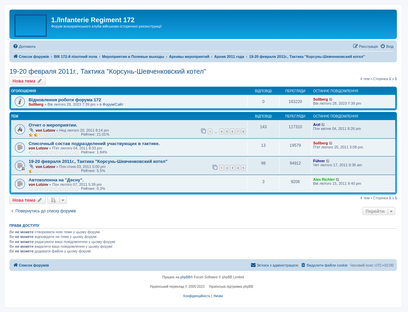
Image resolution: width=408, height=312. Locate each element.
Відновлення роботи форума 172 (65, 99)
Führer (319, 161)
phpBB (185, 277)
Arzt (316, 125)
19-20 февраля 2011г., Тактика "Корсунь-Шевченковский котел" (107, 71)
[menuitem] (24, 46)
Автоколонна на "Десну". (56, 179)
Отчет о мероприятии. (53, 125)
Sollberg (36, 104)
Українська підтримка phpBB (231, 286)
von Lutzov (45, 130)
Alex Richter (324, 179)
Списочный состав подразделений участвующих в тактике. (94, 143)
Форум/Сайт (113, 104)
